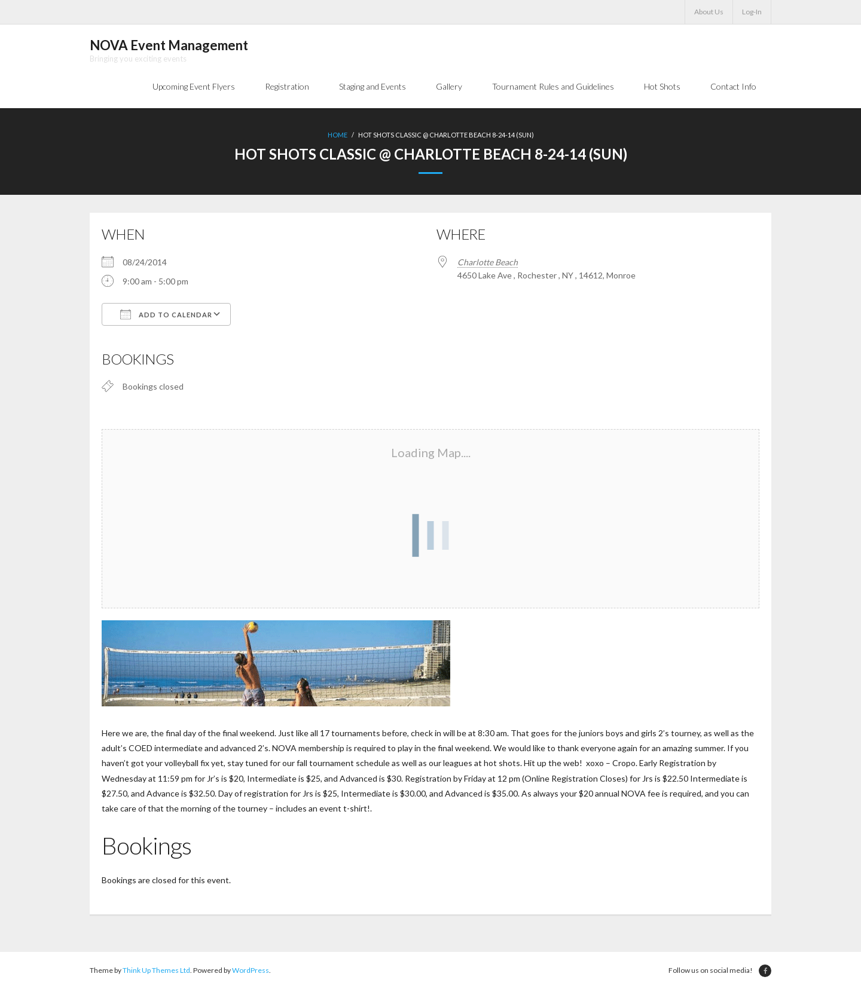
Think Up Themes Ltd (156, 970)
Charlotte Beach (487, 262)
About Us (708, 11)
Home (337, 135)
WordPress (250, 970)
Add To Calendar (166, 314)
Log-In (752, 11)
